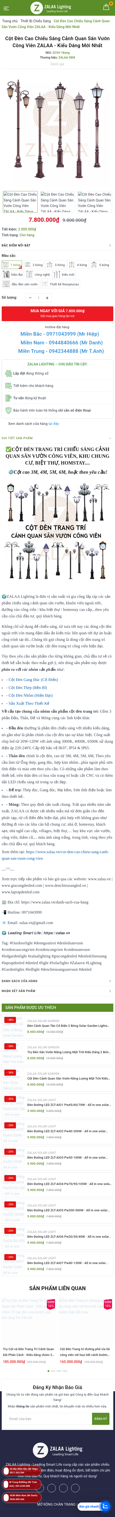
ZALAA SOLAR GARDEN (43, 1021)
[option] (57, 129)
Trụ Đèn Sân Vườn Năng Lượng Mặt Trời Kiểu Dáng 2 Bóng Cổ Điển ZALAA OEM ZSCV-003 (68, 1052)
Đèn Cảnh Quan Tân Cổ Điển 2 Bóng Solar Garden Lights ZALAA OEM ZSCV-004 (67, 1026)
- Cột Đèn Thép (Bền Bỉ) (26, 688)
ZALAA (67, 1512)
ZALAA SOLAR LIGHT (41, 1100)
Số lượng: (9, 297)
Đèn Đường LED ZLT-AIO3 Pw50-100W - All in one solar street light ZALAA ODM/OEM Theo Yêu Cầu (66, 1158)
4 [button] (65, 1371)
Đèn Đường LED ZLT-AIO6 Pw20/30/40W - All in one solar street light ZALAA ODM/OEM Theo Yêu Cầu (68, 1237)
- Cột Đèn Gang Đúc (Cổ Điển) (32, 680)
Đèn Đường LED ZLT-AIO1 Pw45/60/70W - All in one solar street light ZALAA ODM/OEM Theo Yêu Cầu (68, 1105)
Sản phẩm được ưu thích (30, 1007)
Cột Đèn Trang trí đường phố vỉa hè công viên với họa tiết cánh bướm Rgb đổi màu (85, 1354)
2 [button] (52, 1371)
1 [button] (48, 1371)
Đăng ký (100, 1419)
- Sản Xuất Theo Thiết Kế (28, 703)
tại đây (54, 424)
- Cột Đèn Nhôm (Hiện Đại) (29, 695)
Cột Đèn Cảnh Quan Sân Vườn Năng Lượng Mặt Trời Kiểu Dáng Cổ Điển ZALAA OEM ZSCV (67, 1079)
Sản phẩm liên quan (57, 1288)
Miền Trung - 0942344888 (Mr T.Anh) (61, 351)
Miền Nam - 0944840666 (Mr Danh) (62, 343)
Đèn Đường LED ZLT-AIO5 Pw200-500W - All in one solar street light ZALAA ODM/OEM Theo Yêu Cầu (67, 1210)
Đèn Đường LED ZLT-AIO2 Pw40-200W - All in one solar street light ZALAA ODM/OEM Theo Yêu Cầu (66, 1131)
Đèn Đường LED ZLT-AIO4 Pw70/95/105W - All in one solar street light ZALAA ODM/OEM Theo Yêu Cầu (69, 1184)
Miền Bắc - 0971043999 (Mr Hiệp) (59, 334)
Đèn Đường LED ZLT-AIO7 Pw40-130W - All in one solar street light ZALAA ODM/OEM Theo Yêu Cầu (66, 1263)
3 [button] (59, 1371)
